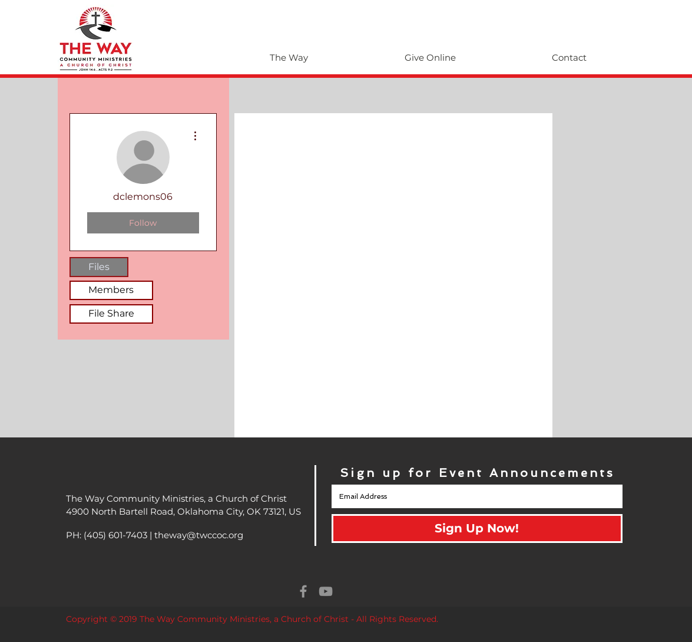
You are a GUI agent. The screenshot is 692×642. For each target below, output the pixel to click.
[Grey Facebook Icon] (303, 591)
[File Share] (111, 314)
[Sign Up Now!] (477, 528)
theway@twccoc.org (198, 535)
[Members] (111, 290)
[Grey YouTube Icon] (325, 591)
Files (99, 266)
